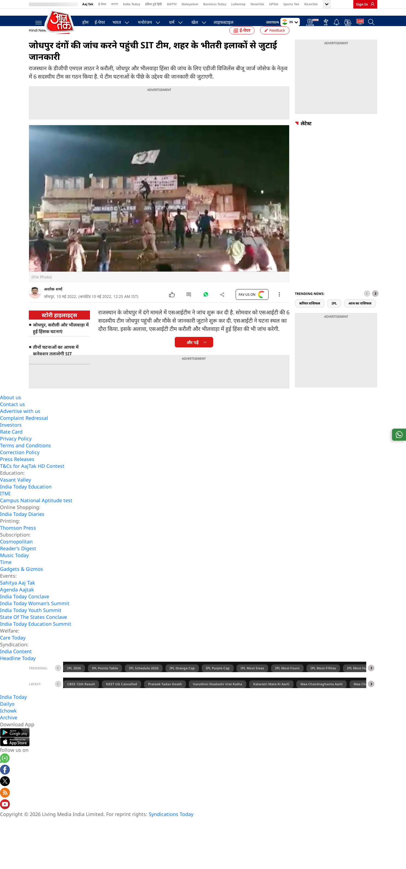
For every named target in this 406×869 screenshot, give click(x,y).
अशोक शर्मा (53, 299)
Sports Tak (291, 4)
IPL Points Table (105, 679)
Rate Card (11, 442)
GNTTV (172, 4)
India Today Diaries (22, 524)
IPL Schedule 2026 (144, 679)
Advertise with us (20, 421)
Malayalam (190, 4)
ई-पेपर (102, 4)
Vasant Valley (15, 490)
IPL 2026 (74, 679)
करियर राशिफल (309, 314)
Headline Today (18, 669)
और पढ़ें (192, 353)
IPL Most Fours (287, 679)
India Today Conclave (24, 607)
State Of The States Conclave (33, 627)
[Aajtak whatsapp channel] (5, 769)
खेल (192, 21)
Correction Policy (20, 463)
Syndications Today (171, 825)
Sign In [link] (362, 4)
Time (6, 572)
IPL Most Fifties (323, 679)
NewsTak (257, 4)
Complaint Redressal (24, 428)
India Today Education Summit (35, 634)
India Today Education (26, 497)
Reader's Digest (18, 559)
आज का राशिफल (359, 314)
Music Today (14, 566)
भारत (114, 21)
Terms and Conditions (25, 456)
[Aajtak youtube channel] (5, 816)
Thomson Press (18, 538)
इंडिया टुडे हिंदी (153, 4)
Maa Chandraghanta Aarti (321, 694)
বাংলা (114, 4)
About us (10, 408)
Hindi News (38, 40)
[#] (206, 306)
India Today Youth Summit (30, 620)
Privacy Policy (16, 449)
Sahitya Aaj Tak (17, 593)
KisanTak (311, 4)
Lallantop (238, 4)
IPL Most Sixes (252, 679)
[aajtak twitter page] (5, 792)
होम (83, 21)
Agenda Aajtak (17, 600)
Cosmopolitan (16, 552)
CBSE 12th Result (81, 694)
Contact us (12, 415)
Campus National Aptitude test (36, 511)
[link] (371, 4)
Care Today (13, 648)
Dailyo (7, 714)
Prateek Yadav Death (165, 694)
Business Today (214, 4)
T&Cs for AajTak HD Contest (32, 476)
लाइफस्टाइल (221, 21)
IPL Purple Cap (218, 679)
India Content (16, 662)
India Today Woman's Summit (34, 614)
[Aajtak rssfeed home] (5, 804)
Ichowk (8, 721)
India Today (131, 4)
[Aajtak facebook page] (5, 781)
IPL (334, 314)
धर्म (169, 21)
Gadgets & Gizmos (21, 579)
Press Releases (17, 469)
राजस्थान (62, 41)
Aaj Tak (87, 4)
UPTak (273, 4)
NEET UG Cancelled (121, 694)
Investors (11, 435)
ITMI (5, 504)
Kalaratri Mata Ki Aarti (271, 694)
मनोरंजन (142, 21)
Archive (8, 728)
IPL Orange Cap (182, 679)
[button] (375, 304)
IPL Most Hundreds (362, 679)
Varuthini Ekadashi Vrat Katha (217, 694)
